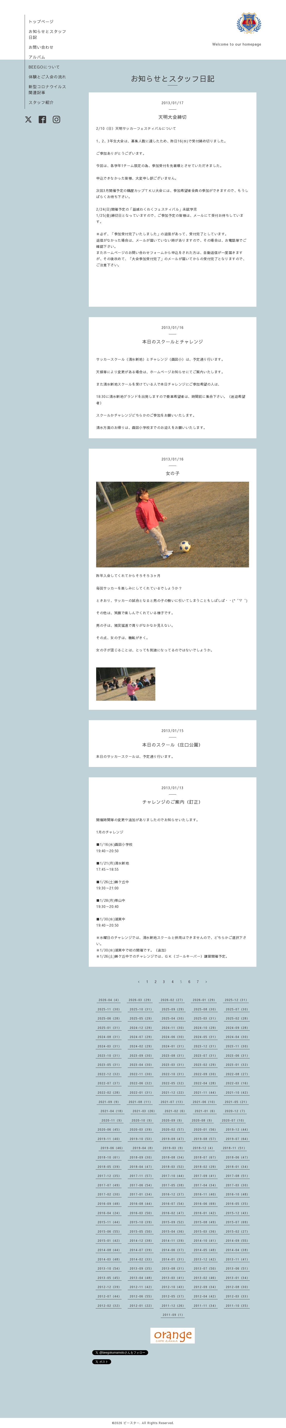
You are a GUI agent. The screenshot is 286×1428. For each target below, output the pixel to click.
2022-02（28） (110, 1092)
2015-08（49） (206, 1222)
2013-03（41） (174, 1278)
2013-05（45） (110, 1278)
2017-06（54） (142, 1185)
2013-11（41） (238, 1259)
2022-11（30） (142, 1074)
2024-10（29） (206, 1028)
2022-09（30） (206, 1074)
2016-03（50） (142, 1213)
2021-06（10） (205, 1102)
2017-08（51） (238, 1176)
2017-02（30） (110, 1194)
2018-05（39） (110, 1167)
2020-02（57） (174, 1129)
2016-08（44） (142, 1204)
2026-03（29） (141, 1000)
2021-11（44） (206, 1092)
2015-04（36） (174, 1231)
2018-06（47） (238, 1157)
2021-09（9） (110, 1102)
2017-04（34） (206, 1185)
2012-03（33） (238, 1296)
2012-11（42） (142, 1287)
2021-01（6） (206, 1111)
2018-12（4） (204, 1148)
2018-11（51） (235, 1148)
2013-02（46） (206, 1278)
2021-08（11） (141, 1102)
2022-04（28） (206, 1083)
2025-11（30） (110, 1009)
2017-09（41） (206, 1176)
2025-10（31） (142, 1009)
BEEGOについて (44, 66)
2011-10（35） (238, 1306)
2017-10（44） (174, 1176)
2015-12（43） (238, 1213)
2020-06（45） (110, 1129)
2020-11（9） (113, 1120)
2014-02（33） (142, 1259)
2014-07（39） (142, 1250)
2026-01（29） (205, 1000)
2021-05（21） (237, 1102)
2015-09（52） (174, 1222)
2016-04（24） (110, 1213)
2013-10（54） (110, 1268)
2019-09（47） (174, 1139)
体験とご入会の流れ (47, 76)
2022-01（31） (142, 1092)
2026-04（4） (110, 1000)
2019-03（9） (174, 1148)
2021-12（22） (174, 1092)
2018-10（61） (110, 1157)
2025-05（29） (142, 1018)
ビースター (132, 1423)
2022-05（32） (174, 1083)
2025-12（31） (237, 1000)
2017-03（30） (238, 1185)
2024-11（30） (174, 1028)
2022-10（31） (174, 1074)
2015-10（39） (142, 1222)
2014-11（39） (174, 1240)
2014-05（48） (206, 1250)
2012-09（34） (206, 1287)
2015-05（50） (142, 1231)
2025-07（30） (238, 1009)
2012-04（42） (206, 1296)
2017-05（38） (174, 1185)
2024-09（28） (238, 1028)
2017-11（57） (142, 1176)
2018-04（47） (142, 1167)
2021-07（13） (173, 1102)
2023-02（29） (206, 1065)
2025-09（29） (174, 1009)
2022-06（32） (142, 1083)
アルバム (37, 57)
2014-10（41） (206, 1240)
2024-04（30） (238, 1037)
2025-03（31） (206, 1018)
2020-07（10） (234, 1120)
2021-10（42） (238, 1092)
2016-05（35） (238, 1204)
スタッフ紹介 (41, 102)
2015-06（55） (110, 1231)
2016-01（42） (206, 1213)
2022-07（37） (110, 1083)
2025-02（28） (238, 1018)
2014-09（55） (238, 1240)
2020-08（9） (203, 1120)
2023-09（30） (142, 1055)
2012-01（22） (142, 1306)
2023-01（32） (238, 1065)
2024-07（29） (142, 1037)
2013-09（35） (142, 1268)
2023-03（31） (174, 1065)
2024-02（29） (142, 1046)
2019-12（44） (238, 1129)
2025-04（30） (174, 1018)
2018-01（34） (238, 1167)
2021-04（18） (113, 1111)
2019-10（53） (142, 1139)
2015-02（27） (238, 1231)
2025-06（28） (110, 1018)
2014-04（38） (238, 1250)
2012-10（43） (174, 1287)
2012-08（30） (238, 1287)
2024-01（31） (174, 1046)
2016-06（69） (206, 1204)
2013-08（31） (174, 1268)
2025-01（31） (110, 1028)
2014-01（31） (174, 1259)
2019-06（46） (113, 1148)
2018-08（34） (174, 1157)
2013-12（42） (206, 1259)
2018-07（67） (206, 1157)
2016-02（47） (174, 1213)
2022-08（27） (238, 1074)
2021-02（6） (176, 1111)
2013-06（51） (238, 1268)
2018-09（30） (142, 1157)
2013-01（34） (238, 1278)
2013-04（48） (142, 1278)
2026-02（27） (173, 1000)
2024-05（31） (206, 1037)
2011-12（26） (174, 1306)
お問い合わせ (41, 47)
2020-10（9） (143, 1120)
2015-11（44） (110, 1222)
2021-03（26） (145, 1111)
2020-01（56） (206, 1129)
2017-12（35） (110, 1176)
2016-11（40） (206, 1194)
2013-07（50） (206, 1268)
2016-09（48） (110, 1204)
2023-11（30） (238, 1046)
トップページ (41, 21)
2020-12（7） (236, 1111)
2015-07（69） (238, 1222)
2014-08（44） (110, 1250)
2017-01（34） (142, 1194)
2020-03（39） (142, 1129)
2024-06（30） (174, 1037)
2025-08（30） (206, 1009)
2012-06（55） (142, 1296)
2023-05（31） (110, 1065)
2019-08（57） (206, 1139)
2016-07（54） (174, 1204)
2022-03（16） (238, 1083)
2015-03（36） (206, 1231)
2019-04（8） (144, 1148)
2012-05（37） (174, 1296)
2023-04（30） (142, 1065)
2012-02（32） (110, 1306)
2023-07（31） (206, 1055)
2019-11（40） (110, 1139)
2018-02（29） (206, 1167)
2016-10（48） (238, 1194)
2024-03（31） (110, 1046)
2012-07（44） (110, 1296)
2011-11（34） (206, 1306)
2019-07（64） (238, 1139)
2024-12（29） (142, 1028)
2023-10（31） (110, 1055)
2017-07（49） (110, 1185)
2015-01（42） (110, 1240)
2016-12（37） (174, 1194)
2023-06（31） (238, 1055)
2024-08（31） (110, 1037)
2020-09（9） (173, 1120)
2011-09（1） (174, 1315)
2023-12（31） (206, 1046)
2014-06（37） (174, 1250)
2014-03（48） (110, 1259)
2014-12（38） (142, 1240)
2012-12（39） (110, 1287)
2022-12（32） (110, 1074)
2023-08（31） (174, 1055)
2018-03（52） (174, 1167)
